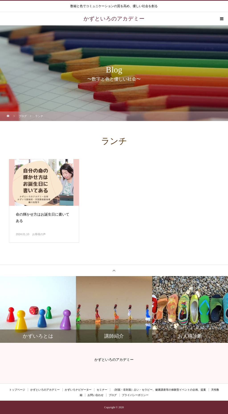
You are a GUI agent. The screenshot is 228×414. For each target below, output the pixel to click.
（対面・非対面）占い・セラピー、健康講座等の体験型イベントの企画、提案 (159, 389)
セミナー (102, 389)
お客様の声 (39, 234)
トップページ (17, 389)
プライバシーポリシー (135, 395)
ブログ (113, 395)
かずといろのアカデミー (45, 389)
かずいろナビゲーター (78, 389)
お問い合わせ (96, 395)
